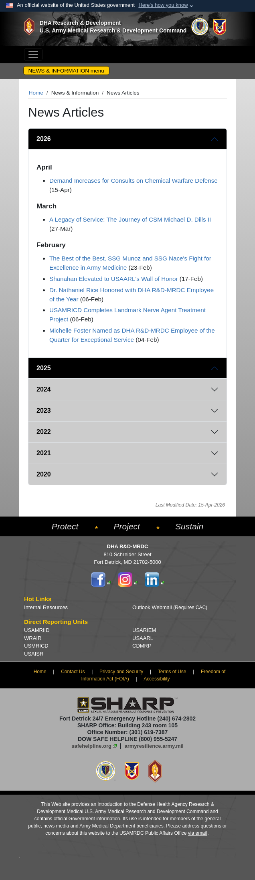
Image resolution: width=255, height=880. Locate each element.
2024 (43, 389)
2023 (43, 410)
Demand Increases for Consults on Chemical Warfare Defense (133, 180)
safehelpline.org (91, 746)
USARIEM (144, 630)
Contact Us (73, 671)
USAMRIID (37, 630)
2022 (43, 431)
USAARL (142, 638)
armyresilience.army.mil (154, 746)
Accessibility (157, 679)
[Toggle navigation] (33, 54)
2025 (43, 368)
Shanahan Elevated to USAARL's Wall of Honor (113, 278)
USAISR (33, 654)
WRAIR (32, 638)
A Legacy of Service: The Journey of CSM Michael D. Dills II (130, 219)
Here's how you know (163, 5)
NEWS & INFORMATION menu (66, 71)
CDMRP (142, 646)
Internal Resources (46, 607)
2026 (43, 138)
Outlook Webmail (169, 607)
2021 (43, 453)
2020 (43, 474)
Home (36, 93)
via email (197, 833)
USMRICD (36, 646)
